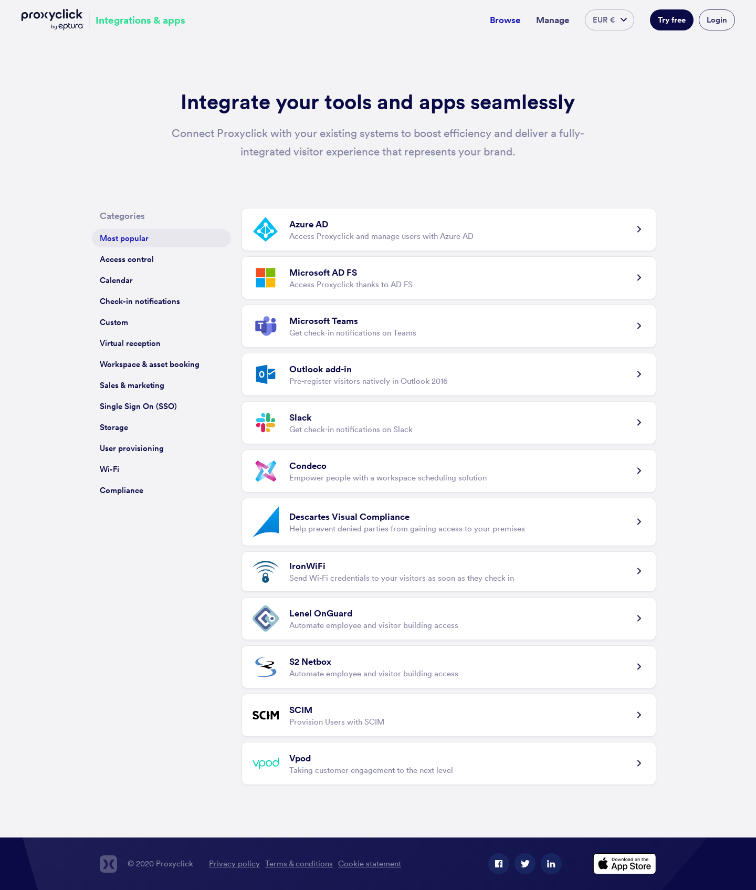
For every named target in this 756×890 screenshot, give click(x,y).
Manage (552, 20)
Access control (127, 259)
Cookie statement (369, 863)
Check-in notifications (140, 301)
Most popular (124, 238)
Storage (114, 427)
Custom (114, 322)
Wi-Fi (109, 469)
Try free (672, 19)
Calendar (116, 280)
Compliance (121, 490)
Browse (505, 20)
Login (717, 19)
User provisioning (132, 448)
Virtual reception (130, 343)
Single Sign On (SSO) (138, 406)
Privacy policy (234, 863)
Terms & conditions (299, 863)
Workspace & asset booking (150, 364)
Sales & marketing (132, 385)
